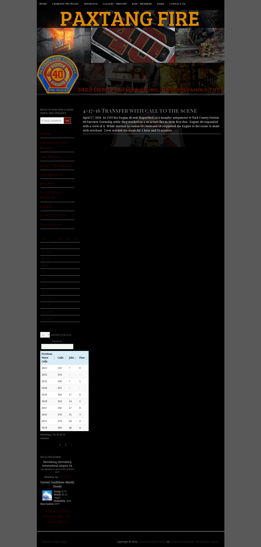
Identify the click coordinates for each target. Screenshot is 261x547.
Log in (214, 541)
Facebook (50, 224)
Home (43, 3)
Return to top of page (55, 541)
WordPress (202, 541)
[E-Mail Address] (52, 120)
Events (47, 183)
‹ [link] (54, 444)
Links (160, 3)
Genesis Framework (182, 541)
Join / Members (142, 3)
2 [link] (65, 444)
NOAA (64, 476)
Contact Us (177, 3)
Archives (50, 156)
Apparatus (91, 3)
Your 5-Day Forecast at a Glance (57, 516)
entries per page (61, 334)
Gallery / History (115, 3)
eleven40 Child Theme (152, 541)
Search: (57, 341)
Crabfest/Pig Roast (65, 3)
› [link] (71, 444)
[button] (54, 358)
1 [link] (60, 444)
